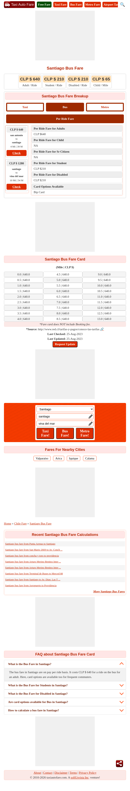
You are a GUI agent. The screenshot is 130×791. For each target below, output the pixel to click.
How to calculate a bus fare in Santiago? (33, 710)
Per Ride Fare (65, 118)
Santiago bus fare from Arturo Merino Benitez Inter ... (33, 561)
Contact (48, 772)
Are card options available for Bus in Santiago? (38, 702)
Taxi (25, 107)
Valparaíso (42, 458)
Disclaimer (61, 772)
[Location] (65, 409)
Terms (73, 772)
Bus (65, 107)
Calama (89, 458)
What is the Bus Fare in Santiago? (29, 664)
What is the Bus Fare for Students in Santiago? (38, 685)
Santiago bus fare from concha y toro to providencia (32, 555)
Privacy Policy (88, 772)
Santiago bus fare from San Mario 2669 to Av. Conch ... (33, 549)
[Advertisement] (65, 35)
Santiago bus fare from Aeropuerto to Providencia (30, 585)
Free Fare (44, 4)
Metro (105, 107)
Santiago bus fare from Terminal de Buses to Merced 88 (34, 573)
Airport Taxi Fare (114, 4)
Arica (58, 458)
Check (16, 153)
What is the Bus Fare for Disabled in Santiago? (38, 693)
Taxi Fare (60, 4)
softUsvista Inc (80, 777)
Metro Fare (92, 4)
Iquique (73, 458)
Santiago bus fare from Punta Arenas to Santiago (30, 543)
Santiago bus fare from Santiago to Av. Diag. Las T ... (32, 579)
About (37, 772)
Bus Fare (76, 4)
